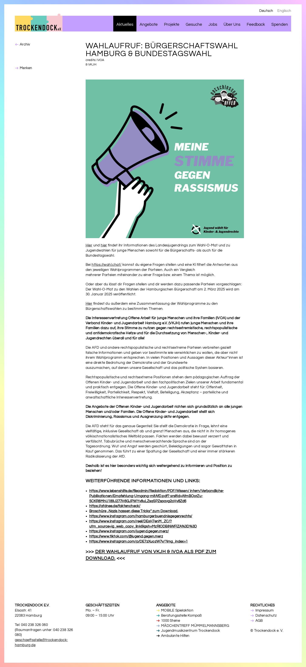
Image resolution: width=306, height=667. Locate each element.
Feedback (256, 25)
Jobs (212, 25)
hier (104, 245)
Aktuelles (124, 25)
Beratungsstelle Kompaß (181, 615)
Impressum (264, 610)
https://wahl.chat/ (106, 265)
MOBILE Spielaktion (177, 610)
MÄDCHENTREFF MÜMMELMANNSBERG (195, 626)
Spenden (279, 25)
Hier (89, 245)
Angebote (149, 25)
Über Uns (232, 25)
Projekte (171, 25)
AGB (259, 621)
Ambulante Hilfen (175, 636)
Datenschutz (266, 615)
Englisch (284, 11)
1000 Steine (170, 621)
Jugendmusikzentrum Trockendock (190, 631)
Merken (26, 68)
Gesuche (194, 25)
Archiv (25, 44)
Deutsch (266, 11)
